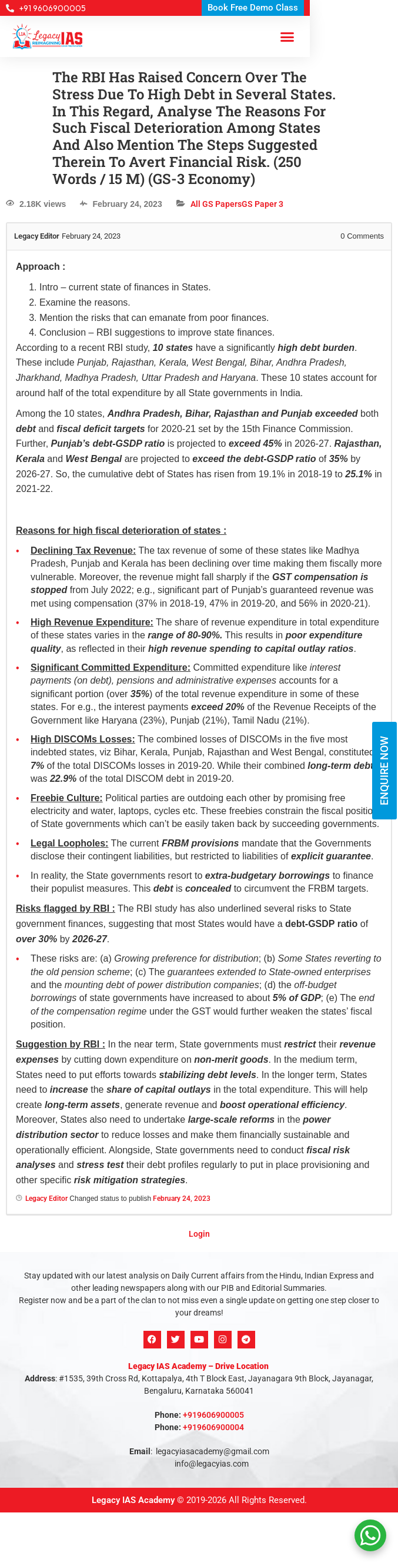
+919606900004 (213, 1427)
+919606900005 (213, 1415)
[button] (287, 36)
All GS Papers (216, 204)
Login (199, 1234)
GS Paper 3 (262, 204)
